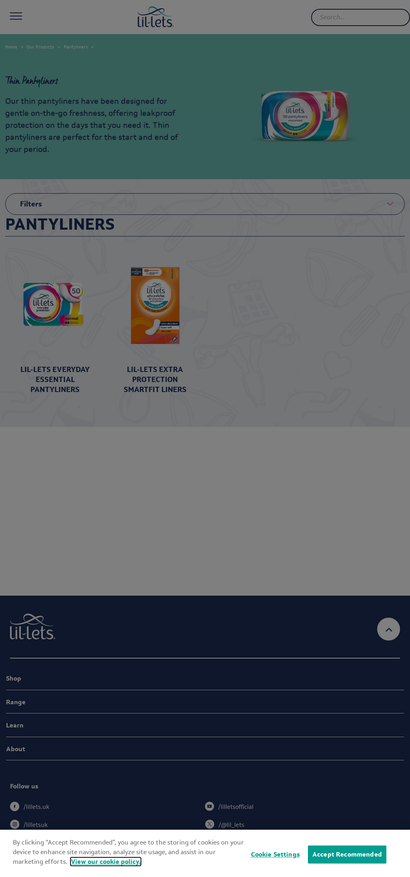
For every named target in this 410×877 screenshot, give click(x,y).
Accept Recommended (347, 854)
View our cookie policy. (106, 861)
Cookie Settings (275, 854)
